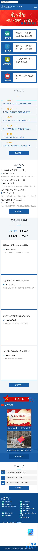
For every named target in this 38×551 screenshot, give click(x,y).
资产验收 (19, 46)
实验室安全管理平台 (23, 59)
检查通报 (24, 236)
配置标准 (28, 36)
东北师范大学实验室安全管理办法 (17, 351)
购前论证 (19, 33)
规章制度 (13, 231)
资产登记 (28, 46)
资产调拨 (19, 49)
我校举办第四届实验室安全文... (13, 200)
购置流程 (28, 33)
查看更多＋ (19, 153)
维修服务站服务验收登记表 (16, 472)
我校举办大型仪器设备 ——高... (14, 180)
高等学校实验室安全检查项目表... (16, 245)
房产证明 (26, 76)
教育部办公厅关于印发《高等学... (16, 281)
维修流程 (24, 62)
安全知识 (24, 231)
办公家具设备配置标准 (15, 477)
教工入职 (19, 76)
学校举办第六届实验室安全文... (13, 170)
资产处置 (28, 49)
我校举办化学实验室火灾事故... (13, 190)
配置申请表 (20, 36)
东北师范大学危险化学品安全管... (16, 316)
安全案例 (13, 236)
